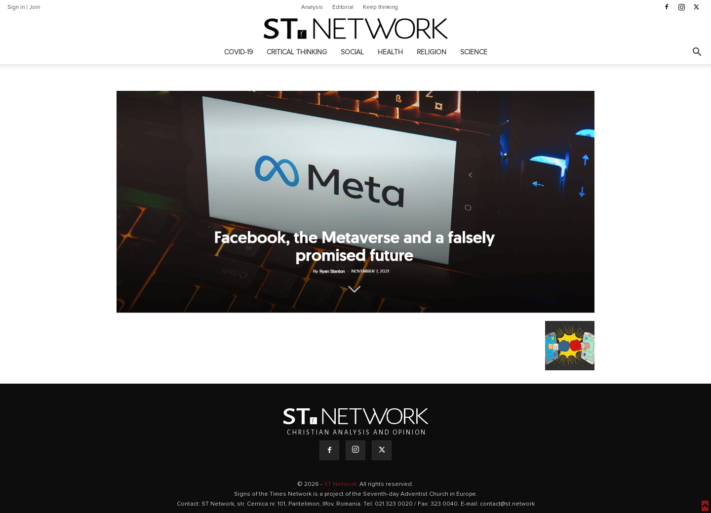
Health (390, 52)
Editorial (343, 7)
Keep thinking (380, 7)
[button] (696, 53)
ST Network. (341, 484)
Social (352, 52)
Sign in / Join (23, 7)
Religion (431, 52)
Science (473, 52)
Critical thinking (297, 52)
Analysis (312, 7)
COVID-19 (238, 52)
